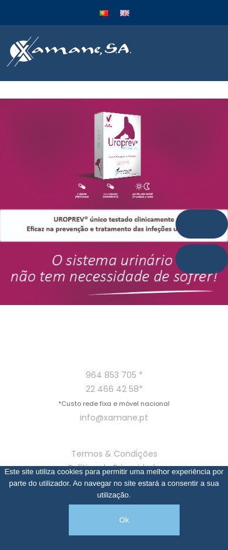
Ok (124, 520)
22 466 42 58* (114, 389)
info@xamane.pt (114, 417)
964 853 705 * (114, 375)
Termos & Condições (114, 454)
